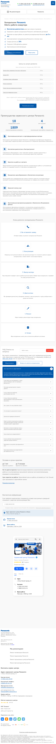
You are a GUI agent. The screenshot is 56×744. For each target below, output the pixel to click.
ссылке (12, 644)
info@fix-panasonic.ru (7, 687)
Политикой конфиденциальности (43, 507)
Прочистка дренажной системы (10, 92)
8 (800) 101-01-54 (6, 683)
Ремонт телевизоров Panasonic (19, 652)
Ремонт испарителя (7, 83)
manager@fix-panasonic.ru (9, 691)
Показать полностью (9, 483)
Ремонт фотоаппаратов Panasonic (20, 663)
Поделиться (2, 719)
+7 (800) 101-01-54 (38, 4)
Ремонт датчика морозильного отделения (12, 88)
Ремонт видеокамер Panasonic (19, 656)
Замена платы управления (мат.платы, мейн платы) (14, 70)
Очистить (49, 350)
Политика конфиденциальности (28, 732)
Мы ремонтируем (13, 12)
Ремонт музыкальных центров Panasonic (22, 659)
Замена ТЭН (6, 75)
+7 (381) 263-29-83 (25, 4)
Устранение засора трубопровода (10, 79)
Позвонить (41, 12)
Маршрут (19, 569)
